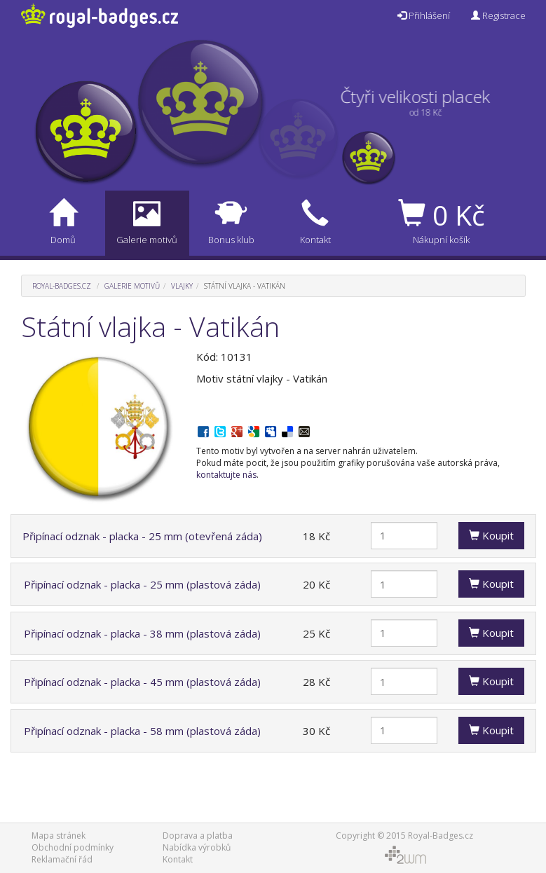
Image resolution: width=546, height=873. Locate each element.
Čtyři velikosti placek (425, 96)
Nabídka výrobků (197, 847)
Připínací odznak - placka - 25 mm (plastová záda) (142, 584)
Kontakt (178, 859)
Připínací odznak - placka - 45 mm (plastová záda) (142, 682)
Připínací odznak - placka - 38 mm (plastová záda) (142, 633)
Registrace (498, 15)
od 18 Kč (416, 112)
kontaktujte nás (226, 475)
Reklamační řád (62, 859)
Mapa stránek (59, 835)
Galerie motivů (132, 286)
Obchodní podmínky (73, 847)
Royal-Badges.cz (61, 286)
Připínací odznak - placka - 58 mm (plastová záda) (142, 731)
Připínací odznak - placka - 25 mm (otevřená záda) (142, 536)
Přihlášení (423, 15)
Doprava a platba (198, 835)
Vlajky (182, 286)
